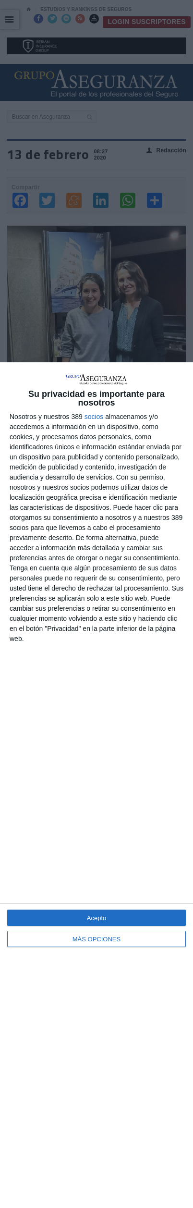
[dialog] (96, 785)
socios (94, 416)
